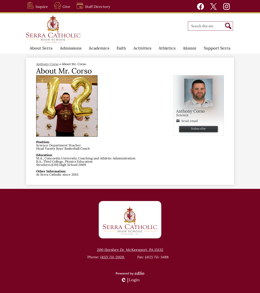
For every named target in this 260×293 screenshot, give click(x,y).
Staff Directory (93, 5)
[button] (41, 48)
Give (62, 5)
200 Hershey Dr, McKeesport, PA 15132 (130, 250)
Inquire (37, 5)
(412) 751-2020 (112, 257)
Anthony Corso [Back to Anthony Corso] (47, 64)
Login (130, 280)
